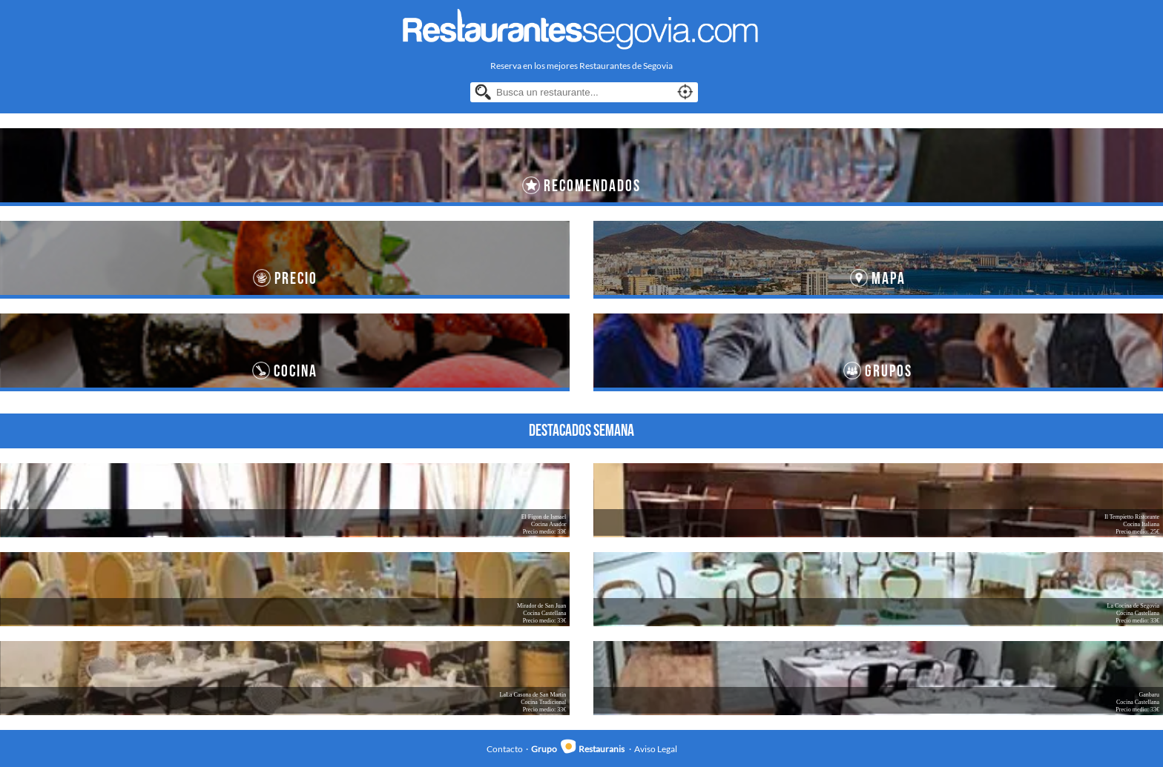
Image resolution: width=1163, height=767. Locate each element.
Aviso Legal (655, 748)
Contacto (505, 748)
